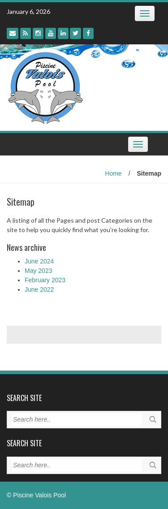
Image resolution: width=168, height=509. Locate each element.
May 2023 (38, 270)
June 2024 (39, 261)
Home (113, 173)
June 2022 (39, 289)
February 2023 (45, 280)
